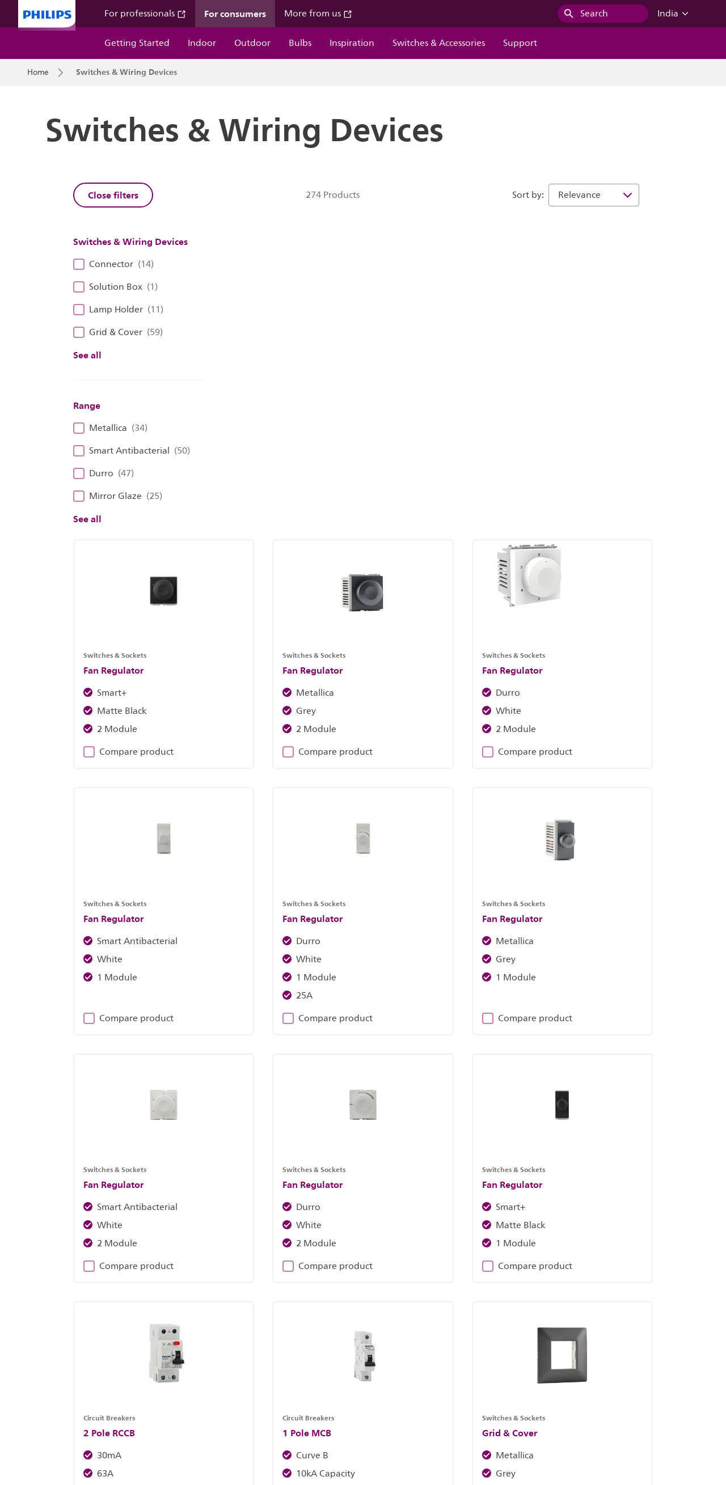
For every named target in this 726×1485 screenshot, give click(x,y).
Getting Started (137, 43)
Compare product (278, 419)
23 (575, 1152)
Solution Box (115, 287)
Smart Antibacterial (131, 451)
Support (520, 43)
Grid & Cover (118, 332)
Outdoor (252, 43)
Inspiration (352, 43)
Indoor (202, 43)
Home (38, 72)
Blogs (212, 1299)
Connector (113, 264)
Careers (123, 1371)
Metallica (110, 428)
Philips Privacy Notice (377, 1371)
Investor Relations (59, 1371)
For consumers (235, 13)
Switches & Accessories (438, 43)
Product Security (462, 1371)
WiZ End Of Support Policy (159, 1394)
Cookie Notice (295, 1371)
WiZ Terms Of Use (639, 1371)
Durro (103, 473)
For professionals (145, 13)
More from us (318, 13)
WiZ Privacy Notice (60, 1394)
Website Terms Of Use (549, 1371)
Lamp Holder (118, 309)
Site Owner (232, 1371)
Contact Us (174, 1371)
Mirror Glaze (117, 496)
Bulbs (300, 43)
